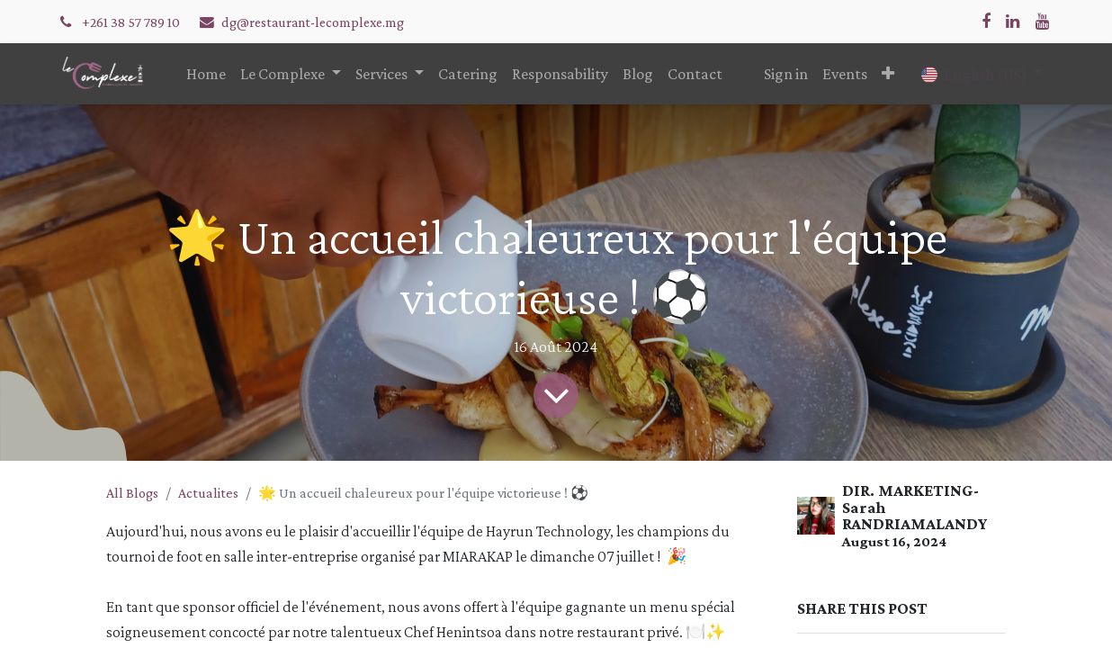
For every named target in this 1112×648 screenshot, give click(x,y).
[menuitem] (206, 74)
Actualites (208, 492)
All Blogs (132, 492)
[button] (887, 74)
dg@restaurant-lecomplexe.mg (312, 22)
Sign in (786, 74)
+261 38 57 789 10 (132, 22)
